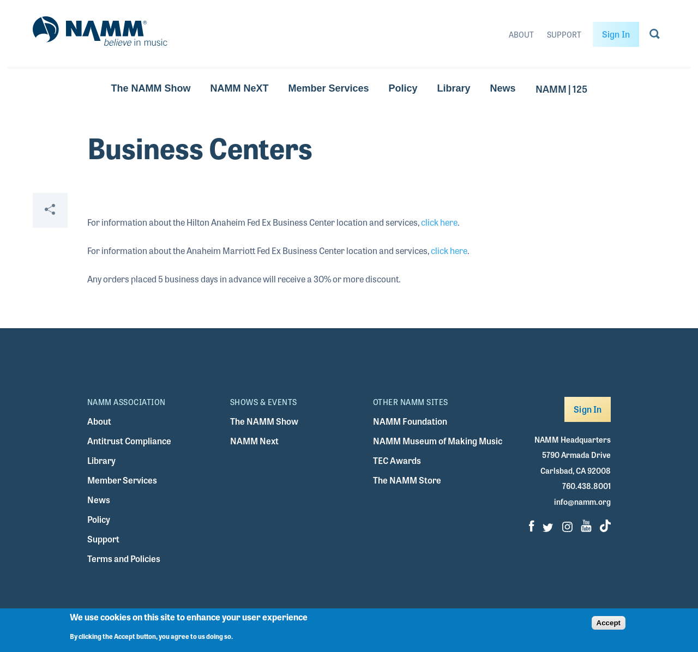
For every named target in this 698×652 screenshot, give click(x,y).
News (503, 88)
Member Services (328, 88)
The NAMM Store (407, 480)
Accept (609, 623)
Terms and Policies (123, 558)
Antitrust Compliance (129, 440)
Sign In (616, 34)
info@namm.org (582, 501)
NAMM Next (254, 440)
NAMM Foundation (410, 421)
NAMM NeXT (239, 88)
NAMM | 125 (561, 88)
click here (439, 222)
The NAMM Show (150, 88)
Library (454, 88)
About (521, 34)
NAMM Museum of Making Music (437, 440)
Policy (403, 88)
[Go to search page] (654, 36)
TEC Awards (397, 460)
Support (564, 34)
